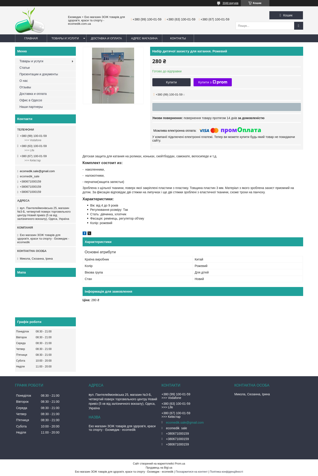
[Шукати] (298, 26)
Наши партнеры (31, 107)
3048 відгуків (231, 3)
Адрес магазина (144, 38)
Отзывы (25, 87)
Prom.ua (180, 463)
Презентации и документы (39, 74)
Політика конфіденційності (226, 471)
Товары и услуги (65, 38)
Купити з (212, 82)
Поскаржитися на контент (191, 471)
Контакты (178, 38)
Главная (31, 38)
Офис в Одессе (31, 100)
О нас (24, 80)
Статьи (25, 67)
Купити (171, 82)
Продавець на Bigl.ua (159, 467)
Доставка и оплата (106, 38)
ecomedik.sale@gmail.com (37, 171)
